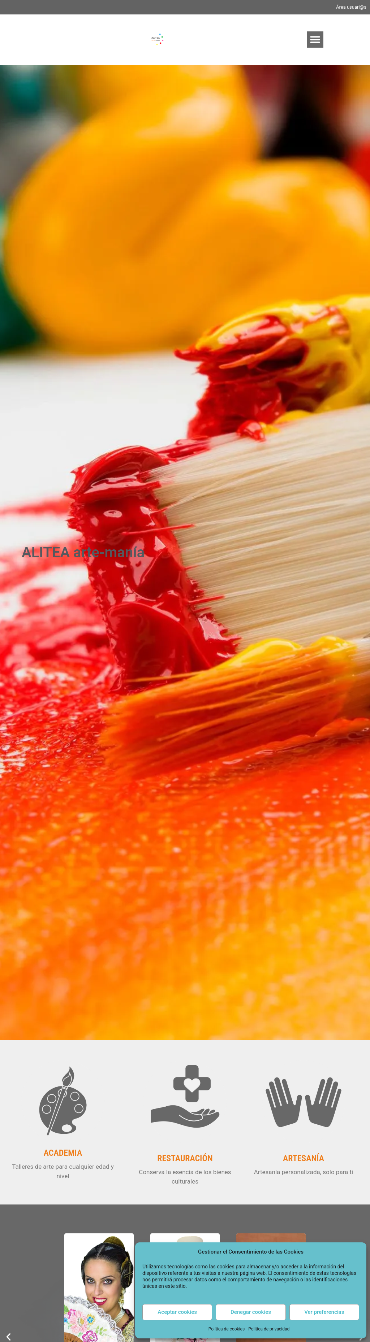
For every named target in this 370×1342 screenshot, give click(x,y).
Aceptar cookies (177, 1312)
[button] (315, 39)
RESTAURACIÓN (185, 1158)
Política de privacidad (268, 1329)
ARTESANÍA (303, 1158)
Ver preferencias (324, 1312)
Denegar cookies (251, 1312)
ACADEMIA (63, 1153)
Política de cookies (226, 1329)
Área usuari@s (351, 7)
